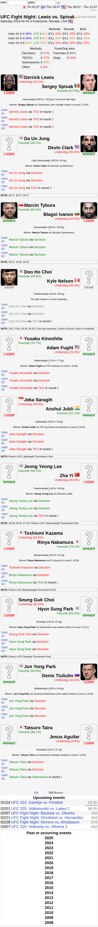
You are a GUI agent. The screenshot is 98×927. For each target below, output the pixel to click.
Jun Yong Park (40, 666)
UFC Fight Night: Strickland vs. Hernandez (47, 817)
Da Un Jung (37, 138)
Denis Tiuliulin (57, 675)
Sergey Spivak (57, 86)
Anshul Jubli (59, 408)
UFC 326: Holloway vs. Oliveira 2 (39, 826)
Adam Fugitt (60, 347)
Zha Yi (66, 475)
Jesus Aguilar (65, 736)
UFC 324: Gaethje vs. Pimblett (37, 802)
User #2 (13, 38)
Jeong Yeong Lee (43, 466)
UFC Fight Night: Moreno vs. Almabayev (45, 822)
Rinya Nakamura (55, 542)
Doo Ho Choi (38, 271)
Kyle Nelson (60, 281)
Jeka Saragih (38, 399)
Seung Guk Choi (36, 599)
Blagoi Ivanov (58, 214)
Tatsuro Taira (38, 727)
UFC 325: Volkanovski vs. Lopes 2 (40, 808)
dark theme (94, 10)
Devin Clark (60, 147)
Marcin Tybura (39, 205)
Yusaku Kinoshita (43, 338)
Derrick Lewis (39, 77)
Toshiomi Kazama (43, 533)
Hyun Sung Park (55, 608)
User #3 (13, 43)
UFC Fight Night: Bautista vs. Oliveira (42, 813)
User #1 (13, 33)
